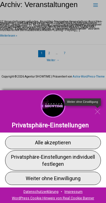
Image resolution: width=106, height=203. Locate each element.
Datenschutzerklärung (41, 191)
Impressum (73, 191)
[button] (53, 142)
